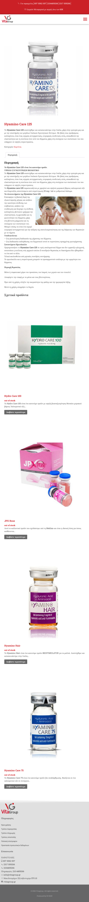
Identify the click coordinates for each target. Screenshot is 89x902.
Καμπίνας (17, 146)
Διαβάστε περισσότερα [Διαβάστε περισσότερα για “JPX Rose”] (15, 537)
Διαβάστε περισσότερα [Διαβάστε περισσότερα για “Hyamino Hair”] (15, 661)
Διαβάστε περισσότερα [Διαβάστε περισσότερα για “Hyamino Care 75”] (15, 786)
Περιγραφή (12, 154)
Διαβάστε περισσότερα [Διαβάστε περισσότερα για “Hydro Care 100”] (15, 412)
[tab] (12, 154)
